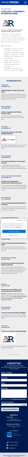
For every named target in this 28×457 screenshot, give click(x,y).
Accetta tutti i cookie (14, 231)
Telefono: (4, 375)
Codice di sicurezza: (7, 399)
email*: (3, 380)
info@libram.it (12, 445)
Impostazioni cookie (14, 235)
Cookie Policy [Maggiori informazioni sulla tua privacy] (19, 227)
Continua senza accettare (21, 220)
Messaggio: (4, 385)
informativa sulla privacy (19, 396)
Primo (21, 67)
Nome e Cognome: (6, 370)
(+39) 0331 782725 (13, 442)
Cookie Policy (16, 454)
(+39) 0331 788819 (13, 439)
